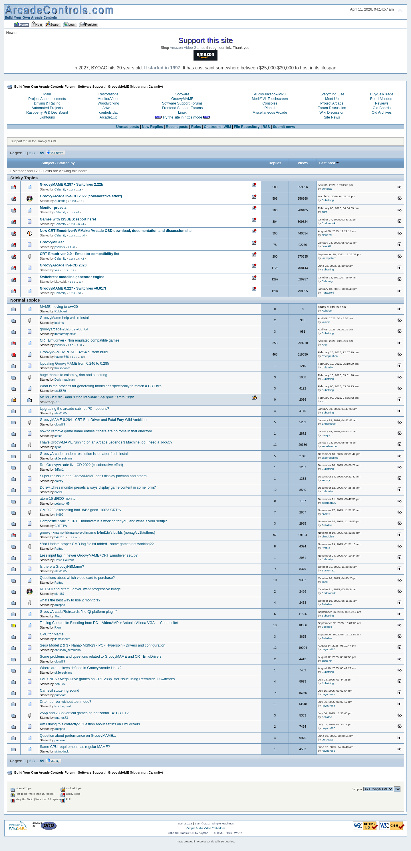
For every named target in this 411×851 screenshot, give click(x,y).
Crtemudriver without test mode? (65, 702)
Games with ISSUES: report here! (68, 219)
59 (42, 153)
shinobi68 (328, 536)
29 (72, 270)
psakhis (60, 247)
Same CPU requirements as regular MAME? (75, 747)
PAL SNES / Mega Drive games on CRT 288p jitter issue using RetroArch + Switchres (107, 679)
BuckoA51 (328, 570)
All (77, 212)
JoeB (325, 581)
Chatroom (212, 127)
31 (79, 293)
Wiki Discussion (331, 113)
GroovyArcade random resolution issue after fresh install (84, 454)
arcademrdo (329, 446)
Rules (196, 127)
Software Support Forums (182, 103)
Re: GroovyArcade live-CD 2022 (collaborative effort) (81, 465)
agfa (324, 211)
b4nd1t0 (60, 537)
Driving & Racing (47, 103)
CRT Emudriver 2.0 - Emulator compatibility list (80, 254)
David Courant (64, 560)
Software (182, 94)
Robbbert (61, 311)
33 (80, 281)
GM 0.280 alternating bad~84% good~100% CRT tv (80, 510)
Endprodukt (329, 223)
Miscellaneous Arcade (270, 113)
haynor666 (62, 356)
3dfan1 (59, 469)
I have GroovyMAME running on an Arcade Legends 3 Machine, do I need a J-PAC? (106, 442)
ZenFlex (60, 684)
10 (79, 235)
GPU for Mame (52, 634)
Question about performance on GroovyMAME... (78, 736)
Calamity (155, 86)
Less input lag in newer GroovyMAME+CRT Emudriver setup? (89, 555)
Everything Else (332, 94)
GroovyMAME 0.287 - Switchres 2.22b (71, 184)
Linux (182, 113)
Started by (66, 163)
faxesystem (329, 258)
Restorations (108, 94)
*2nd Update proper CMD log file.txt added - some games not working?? (97, 544)
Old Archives (382, 113)
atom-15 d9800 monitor (58, 499)
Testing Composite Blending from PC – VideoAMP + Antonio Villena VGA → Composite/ (109, 623)
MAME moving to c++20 (59, 307)
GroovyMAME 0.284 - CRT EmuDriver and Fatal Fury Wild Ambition (93, 420)
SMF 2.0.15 (185, 823)
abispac (60, 605)
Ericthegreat (63, 706)
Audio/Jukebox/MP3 (270, 94)
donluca (327, 188)
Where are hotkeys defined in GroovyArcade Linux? (81, 668)
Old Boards (381, 108)
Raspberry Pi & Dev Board (47, 113)
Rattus (59, 548)
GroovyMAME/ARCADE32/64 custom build (74, 352)
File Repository (246, 127)
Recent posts (177, 127)
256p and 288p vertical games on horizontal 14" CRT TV (84, 713)
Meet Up (332, 99)
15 (80, 201)
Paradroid (328, 292)
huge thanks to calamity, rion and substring (73, 375)
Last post (329, 163)
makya (326, 435)
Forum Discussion (332, 108)
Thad (58, 616)
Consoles (269, 103)
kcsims (59, 322)
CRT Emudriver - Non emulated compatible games (80, 340)
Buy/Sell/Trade (381, 94)
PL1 (57, 402)
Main (47, 94)
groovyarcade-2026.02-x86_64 (64, 329)
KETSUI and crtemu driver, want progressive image (80, 589)
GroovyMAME (182, 99)
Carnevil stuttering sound (59, 691)
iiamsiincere (62, 639)
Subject (47, 163)
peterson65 (62, 503)
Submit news (284, 127)
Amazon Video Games (188, 48)
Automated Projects (47, 108)
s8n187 (60, 593)
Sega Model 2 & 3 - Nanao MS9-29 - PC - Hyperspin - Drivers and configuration (102, 645)
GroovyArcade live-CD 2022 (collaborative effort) (81, 196)
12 (82, 357)
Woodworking (108, 103)
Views (303, 163)
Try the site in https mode (182, 117)
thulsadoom (62, 368)
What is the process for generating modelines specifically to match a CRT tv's (101, 386)
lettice (59, 435)
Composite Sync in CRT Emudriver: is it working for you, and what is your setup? (103, 521)
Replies (275, 163)
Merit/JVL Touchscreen (270, 99)
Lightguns (47, 117)
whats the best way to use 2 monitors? (70, 600)
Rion (325, 344)
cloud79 (327, 234)
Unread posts (127, 127)
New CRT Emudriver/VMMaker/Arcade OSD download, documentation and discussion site (116, 231)
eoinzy (59, 481)
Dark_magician (65, 379)
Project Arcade (331, 103)
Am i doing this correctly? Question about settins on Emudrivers (90, 724)
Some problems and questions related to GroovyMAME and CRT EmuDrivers (101, 657)
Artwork (108, 108)
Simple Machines (223, 823)
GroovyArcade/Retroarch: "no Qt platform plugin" (78, 612)
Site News (332, 117)
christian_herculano (68, 650)
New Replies (152, 127)
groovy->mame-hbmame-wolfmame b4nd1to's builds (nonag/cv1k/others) (97, 533)
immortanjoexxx (65, 334)
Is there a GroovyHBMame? (62, 567)
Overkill (326, 246)
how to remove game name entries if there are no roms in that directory (96, 431)
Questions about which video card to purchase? (77, 578)
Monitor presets (53, 208)
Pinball (270, 108)
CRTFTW (61, 525)
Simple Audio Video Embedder (205, 828)
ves (57, 270)
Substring (61, 200)
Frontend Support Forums (182, 108)
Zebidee (327, 525)
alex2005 (61, 413)
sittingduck (62, 751)
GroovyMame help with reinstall (65, 318)
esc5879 (60, 390)
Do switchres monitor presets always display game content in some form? (98, 487)
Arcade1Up (108, 117)
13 (79, 189)
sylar (58, 447)
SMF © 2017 (203, 823)
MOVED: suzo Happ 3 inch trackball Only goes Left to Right (87, 397)
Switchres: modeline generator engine (72, 277)
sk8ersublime (63, 458)
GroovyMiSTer (52, 242)
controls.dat (108, 113)
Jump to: (357, 789)
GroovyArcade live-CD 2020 (63, 265)
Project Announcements (47, 99)
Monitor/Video (108, 99)
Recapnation (330, 356)
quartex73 (61, 717)
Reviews (381, 103)
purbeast (60, 695)
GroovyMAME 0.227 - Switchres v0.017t (73, 288)
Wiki (227, 127)
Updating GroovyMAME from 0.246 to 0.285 (74, 364)
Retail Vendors (381, 99)
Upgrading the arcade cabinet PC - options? (74, 409)
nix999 (59, 492)
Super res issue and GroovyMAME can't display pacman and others (93, 476)
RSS (266, 127)
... (38, 153)
